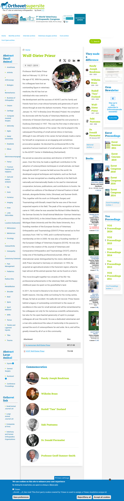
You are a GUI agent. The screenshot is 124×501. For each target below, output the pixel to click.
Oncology (10, 236)
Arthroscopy (9, 77)
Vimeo (17, 489)
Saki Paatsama (49, 421)
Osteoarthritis (10, 243)
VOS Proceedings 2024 (112, 225)
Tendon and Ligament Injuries (10, 325)
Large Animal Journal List (9, 413)
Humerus (10, 195)
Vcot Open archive (8, 38)
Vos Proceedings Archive (112, 284)
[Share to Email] (78, 58)
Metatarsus (11, 231)
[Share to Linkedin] (74, 58)
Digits (9, 128)
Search (96, 39)
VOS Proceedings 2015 (112, 237)
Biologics (10, 83)
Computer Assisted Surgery (9, 115)
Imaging (10, 200)
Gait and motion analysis (9, 176)
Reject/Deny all (84, 497)
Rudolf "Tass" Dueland (53, 406)
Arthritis (10, 70)
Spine (9, 299)
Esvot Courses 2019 (115, 154)
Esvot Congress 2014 (115, 189)
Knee (8, 205)
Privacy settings (62, 478)
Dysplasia (10, 141)
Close (110, 479)
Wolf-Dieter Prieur (94, 104)
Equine (9, 361)
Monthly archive (14, 34)
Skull (8, 294)
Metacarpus (11, 225)
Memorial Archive (90, 143)
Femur (9, 159)
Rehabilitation (10, 284)
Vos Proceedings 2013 (112, 261)
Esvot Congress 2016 (115, 177)
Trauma (9, 338)
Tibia (8, 333)
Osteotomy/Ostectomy (13, 256)
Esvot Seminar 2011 (115, 142)
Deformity (10, 123)
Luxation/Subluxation (12, 220)
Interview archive (29, 34)
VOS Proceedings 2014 (112, 249)
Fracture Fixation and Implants (9, 166)
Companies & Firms (10, 422)
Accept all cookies (102, 497)
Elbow (9, 146)
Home (3, 34)
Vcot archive (64, 34)
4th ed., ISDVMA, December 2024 (98, 185)
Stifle (8, 312)
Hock (9, 189)
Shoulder (10, 289)
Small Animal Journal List (10, 405)
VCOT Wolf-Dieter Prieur (35, 348)
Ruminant (10, 374)
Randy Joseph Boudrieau (55, 375)
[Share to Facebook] (60, 58)
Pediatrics (10, 269)
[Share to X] (65, 58)
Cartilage (10, 108)
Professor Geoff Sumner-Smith (58, 452)
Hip (8, 184)
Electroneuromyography (13, 154)
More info (54, 484)
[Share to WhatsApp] (69, 58)
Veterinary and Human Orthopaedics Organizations (10, 433)
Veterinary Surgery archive (47, 34)
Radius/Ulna (9, 276)
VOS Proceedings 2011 (112, 273)
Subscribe (113, 115)
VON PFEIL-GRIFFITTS (98, 179)
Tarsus (9, 317)
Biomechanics (10, 90)
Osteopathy (11, 248)
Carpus (9, 103)
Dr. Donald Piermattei (53, 437)
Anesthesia (11, 65)
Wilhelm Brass (49, 390)
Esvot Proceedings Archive (112, 201)
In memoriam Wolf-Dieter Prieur (38, 343)
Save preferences (21, 497)
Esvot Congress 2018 (115, 165)
